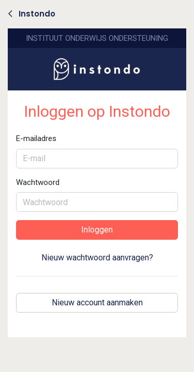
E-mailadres (36, 138)
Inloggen (97, 230)
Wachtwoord (37, 182)
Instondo (31, 13)
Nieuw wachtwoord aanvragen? (97, 257)
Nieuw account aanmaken (97, 302)
